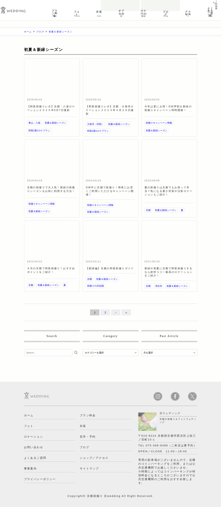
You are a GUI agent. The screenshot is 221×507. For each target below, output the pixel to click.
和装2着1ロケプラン (39, 130)
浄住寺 (158, 286)
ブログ (166, 11)
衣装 (99, 11)
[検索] (76, 352)
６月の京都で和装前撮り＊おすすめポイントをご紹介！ (51, 270)
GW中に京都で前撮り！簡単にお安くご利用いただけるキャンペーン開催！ (110, 191)
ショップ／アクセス (94, 457)
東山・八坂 (34, 122)
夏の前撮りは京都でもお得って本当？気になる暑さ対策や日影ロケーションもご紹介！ (169, 191)
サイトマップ (89, 468)
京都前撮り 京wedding (104, 495)
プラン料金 (55, 11)
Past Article (169, 336)
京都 (148, 210)
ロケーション (143, 11)
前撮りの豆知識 (95, 285)
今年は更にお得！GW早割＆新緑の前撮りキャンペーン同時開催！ (168, 108)
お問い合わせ (120, 3)
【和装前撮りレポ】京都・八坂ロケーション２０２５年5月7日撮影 (51, 108)
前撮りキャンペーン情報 (159, 122)
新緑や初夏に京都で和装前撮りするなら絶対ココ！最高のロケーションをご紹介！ (169, 272)
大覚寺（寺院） (95, 124)
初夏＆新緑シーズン (55, 122)
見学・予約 (160, 3)
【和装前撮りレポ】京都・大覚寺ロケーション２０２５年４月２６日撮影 (110, 110)
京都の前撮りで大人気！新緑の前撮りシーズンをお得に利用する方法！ (51, 189)
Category (110, 336)
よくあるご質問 (210, 11)
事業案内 (30, 468)
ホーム (29, 415)
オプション (121, 11)
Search (52, 336)
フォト (77, 11)
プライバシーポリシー (40, 479)
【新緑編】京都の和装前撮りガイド (110, 268)
